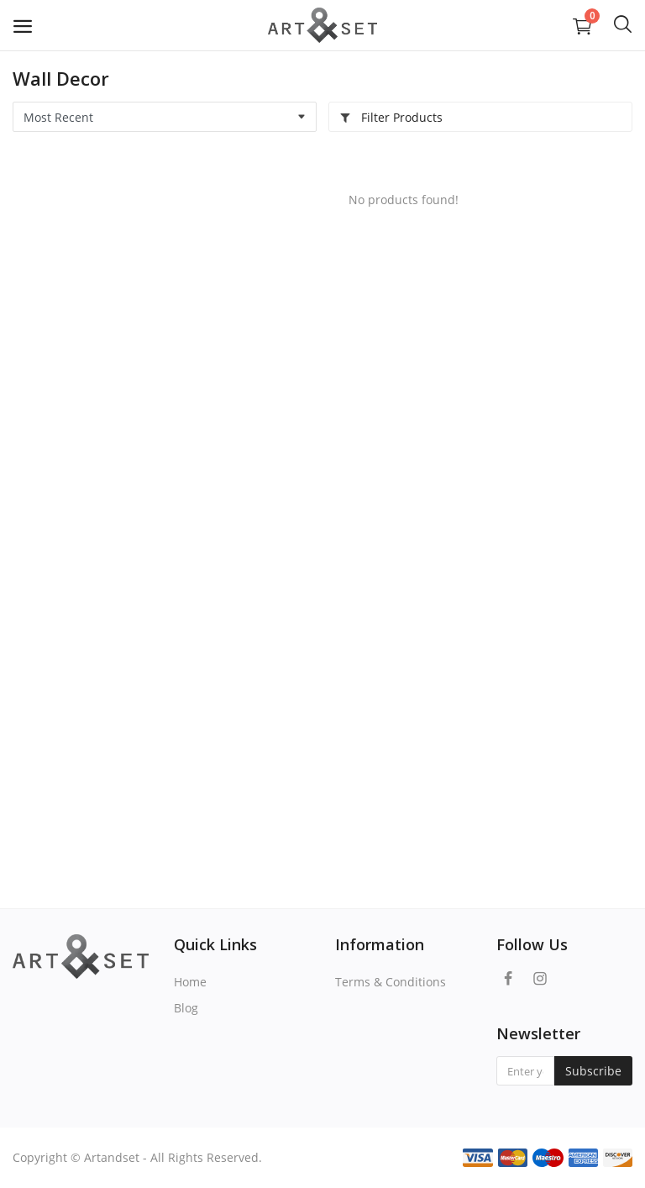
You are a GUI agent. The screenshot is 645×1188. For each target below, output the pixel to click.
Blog (186, 1008)
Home (190, 982)
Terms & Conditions (390, 982)
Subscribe (593, 1071)
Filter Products (391, 117)
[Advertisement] (118, 262)
